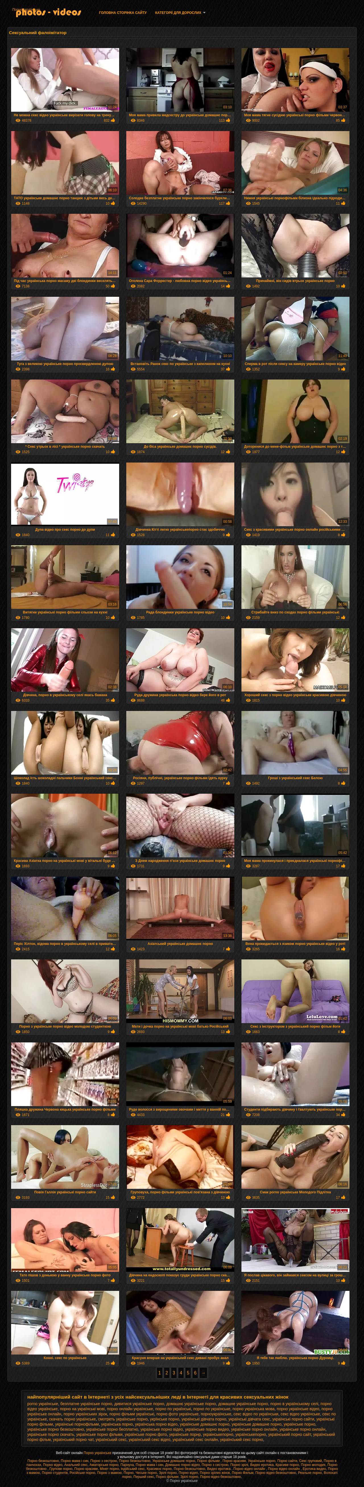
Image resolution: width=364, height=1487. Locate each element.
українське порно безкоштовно (55, 1429)
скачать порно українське (72, 1419)
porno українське (42, 1403)
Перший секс (143, 1477)
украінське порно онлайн (302, 1429)
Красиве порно (287, 1465)
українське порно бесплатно (112, 1429)
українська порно (117, 1424)
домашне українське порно (243, 1403)
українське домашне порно (257, 1424)
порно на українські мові (82, 1409)
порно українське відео (298, 1409)
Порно (129, 1473)
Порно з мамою (109, 1473)
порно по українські (173, 1409)
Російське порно (82, 1473)
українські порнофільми (77, 1424)
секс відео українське (300, 1414)
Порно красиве (234, 1461)
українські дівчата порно (203, 1419)
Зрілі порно (168, 1473)
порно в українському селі (294, 1403)
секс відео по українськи (255, 1414)
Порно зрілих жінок (215, 1473)
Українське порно (261, 1461)
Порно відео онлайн (249, 1469)
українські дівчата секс (249, 1419)
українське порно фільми (99, 1434)
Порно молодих (313, 1465)
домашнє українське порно (191, 1403)
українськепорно (250, 1434)
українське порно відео (161, 1429)
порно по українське (211, 1409)
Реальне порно (310, 1473)
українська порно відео (156, 1424)
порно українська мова (254, 1409)
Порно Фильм (242, 1473)
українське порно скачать (50, 1434)
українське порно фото (146, 1434)
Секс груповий (310, 1461)
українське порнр (185, 1434)
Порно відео (52, 1465)
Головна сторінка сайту (122, 13)
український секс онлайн (195, 1439)
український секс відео (149, 1439)
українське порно (299, 1424)
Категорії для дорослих (178, 13)
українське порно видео (207, 1429)
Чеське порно (146, 1473)
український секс (111, 1439)
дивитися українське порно (139, 1403)
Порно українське (26, 10)
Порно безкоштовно (43, 1461)
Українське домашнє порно (173, 1461)
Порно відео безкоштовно (275, 1473)
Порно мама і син (74, 1461)
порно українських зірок (85, 1414)
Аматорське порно (104, 1465)
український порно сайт (289, 1434)
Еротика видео (314, 1469)
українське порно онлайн (254, 1429)
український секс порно (241, 1439)
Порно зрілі (239, 1465)
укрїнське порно (164, 1419)
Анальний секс (76, 1465)
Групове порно (61, 1469)
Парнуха (127, 1465)
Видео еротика (262, 1465)
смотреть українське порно (123, 1419)
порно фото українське (177, 1414)
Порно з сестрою (103, 1461)
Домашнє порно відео (182, 1465)
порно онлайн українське (130, 1409)
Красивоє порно (159, 1469)
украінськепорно (218, 1434)
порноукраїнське (216, 1414)
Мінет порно (109, 1469)
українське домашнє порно (204, 1424)
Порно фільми (209, 1461)
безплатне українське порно (86, 1403)
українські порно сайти (293, 1419)
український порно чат (73, 1439)
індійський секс (133, 1469)
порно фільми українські (131, 1414)
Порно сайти (287, 1461)
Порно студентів (55, 1473)
